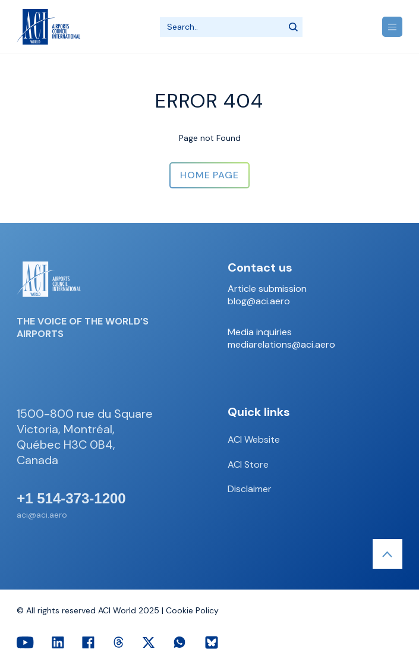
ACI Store (248, 464)
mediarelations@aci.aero (281, 345)
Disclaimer (250, 489)
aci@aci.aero (42, 514)
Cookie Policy (192, 610)
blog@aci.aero (259, 301)
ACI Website (254, 439)
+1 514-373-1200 (71, 498)
